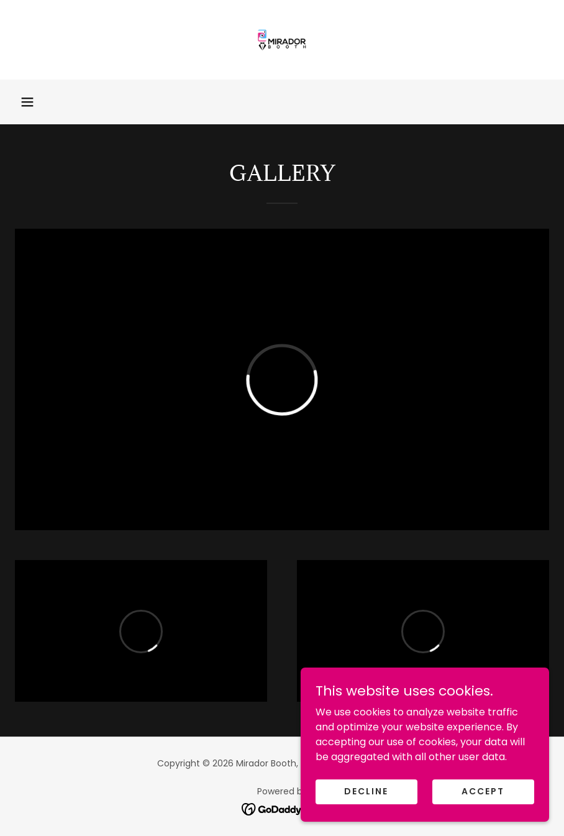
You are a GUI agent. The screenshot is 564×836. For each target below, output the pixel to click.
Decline (366, 817)
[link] (282, 40)
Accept (483, 817)
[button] (27, 102)
